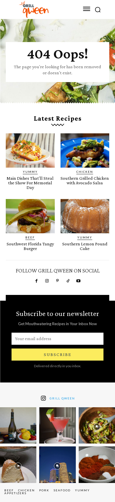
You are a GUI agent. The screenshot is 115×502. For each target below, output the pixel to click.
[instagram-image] (18, 425)
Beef (30, 237)
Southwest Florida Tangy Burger (30, 246)
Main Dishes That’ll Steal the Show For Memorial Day (30, 183)
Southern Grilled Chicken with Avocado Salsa (85, 180)
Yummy (30, 171)
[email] (57, 339)
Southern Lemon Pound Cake (85, 246)
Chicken (84, 171)
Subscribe (57, 354)
